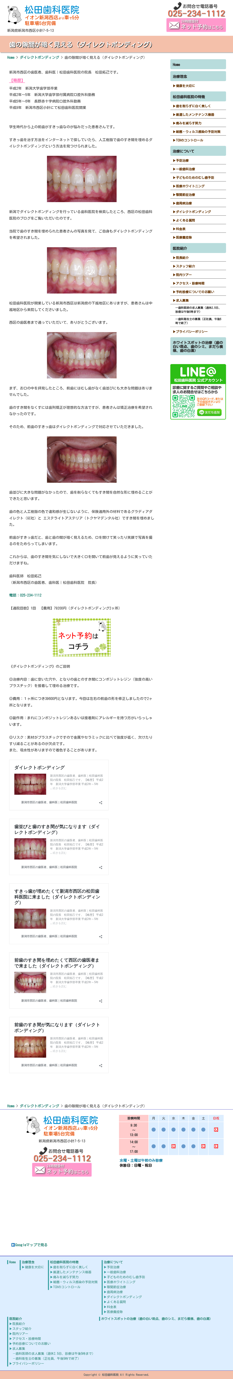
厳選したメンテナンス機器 (195, 114)
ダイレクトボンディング (193, 211)
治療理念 (180, 76)
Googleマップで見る (29, 1245)
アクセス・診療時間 (190, 283)
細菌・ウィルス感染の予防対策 (198, 131)
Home (176, 64)
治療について (183, 151)
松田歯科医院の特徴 (189, 97)
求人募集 (182, 300)
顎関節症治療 (185, 194)
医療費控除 (184, 237)
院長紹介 (182, 257)
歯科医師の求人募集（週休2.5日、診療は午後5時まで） (198, 309)
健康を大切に (185, 85)
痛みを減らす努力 (188, 123)
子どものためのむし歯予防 (195, 177)
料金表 (180, 229)
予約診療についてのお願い (195, 292)
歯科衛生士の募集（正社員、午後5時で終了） (198, 321)
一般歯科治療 (185, 169)
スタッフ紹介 (185, 266)
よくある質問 (185, 220)
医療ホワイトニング (190, 186)
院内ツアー (184, 274)
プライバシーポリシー (192, 331)
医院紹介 (180, 248)
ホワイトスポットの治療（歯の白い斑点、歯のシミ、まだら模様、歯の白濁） (198, 346)
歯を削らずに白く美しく (193, 106)
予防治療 (182, 160)
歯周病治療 (184, 203)
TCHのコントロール (189, 140)
